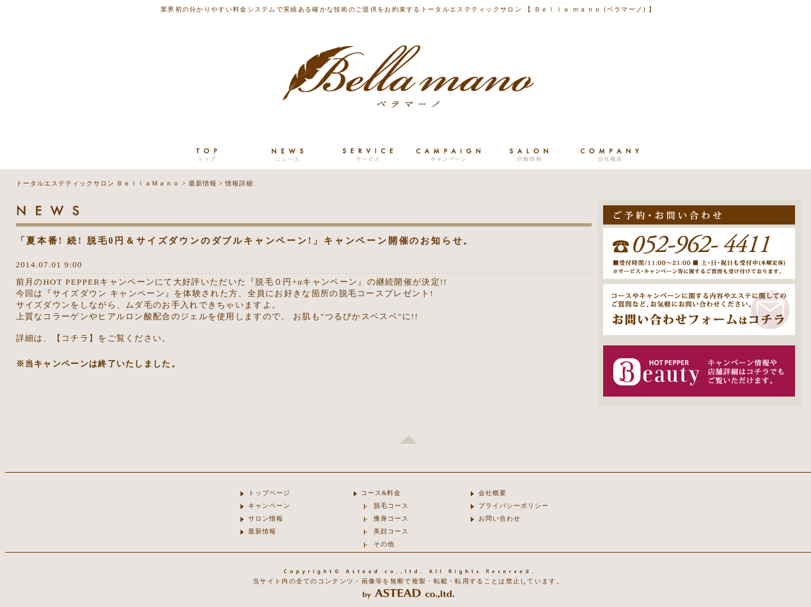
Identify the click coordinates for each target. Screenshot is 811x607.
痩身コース (391, 518)
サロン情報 (265, 518)
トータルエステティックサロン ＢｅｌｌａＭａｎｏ (98, 183)
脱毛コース (391, 505)
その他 (384, 544)
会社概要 (492, 492)
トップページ (269, 492)
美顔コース (391, 531)
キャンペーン (269, 505)
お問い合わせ (499, 518)
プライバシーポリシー (513, 505)
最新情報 (203, 183)
